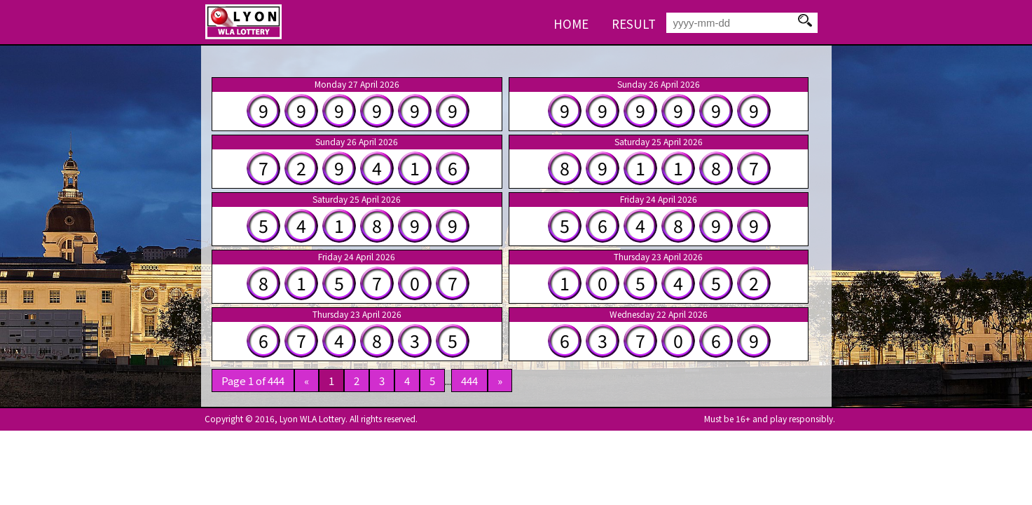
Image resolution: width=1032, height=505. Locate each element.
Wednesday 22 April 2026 (659, 314)
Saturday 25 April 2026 (658, 141)
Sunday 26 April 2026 (658, 84)
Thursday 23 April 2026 (658, 256)
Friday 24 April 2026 (658, 199)
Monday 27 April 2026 (357, 84)
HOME (571, 23)
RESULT (634, 23)
